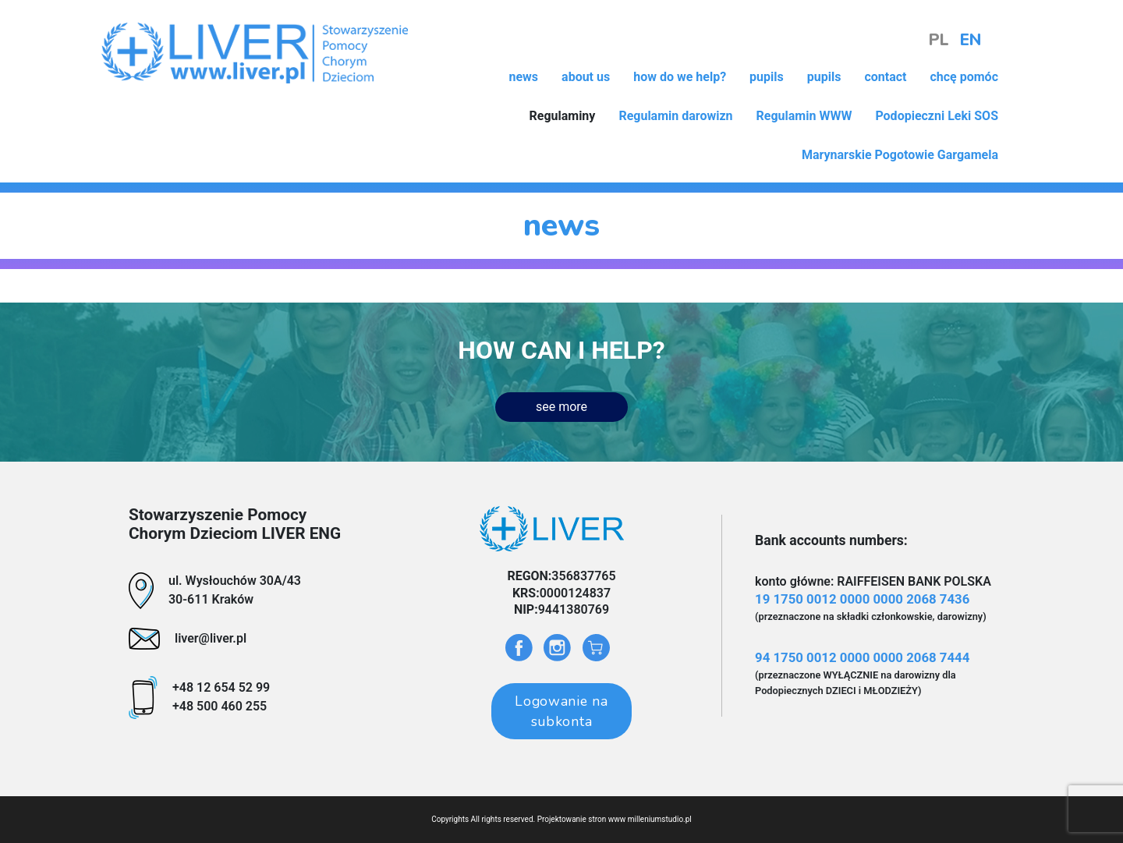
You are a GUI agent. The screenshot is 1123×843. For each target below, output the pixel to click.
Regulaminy (562, 115)
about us (586, 76)
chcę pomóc (964, 76)
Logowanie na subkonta (561, 711)
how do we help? (679, 76)
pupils (766, 76)
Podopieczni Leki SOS (936, 115)
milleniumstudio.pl (660, 819)
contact (885, 76)
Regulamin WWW (804, 115)
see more (561, 406)
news (523, 76)
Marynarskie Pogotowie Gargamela (900, 154)
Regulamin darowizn (675, 115)
